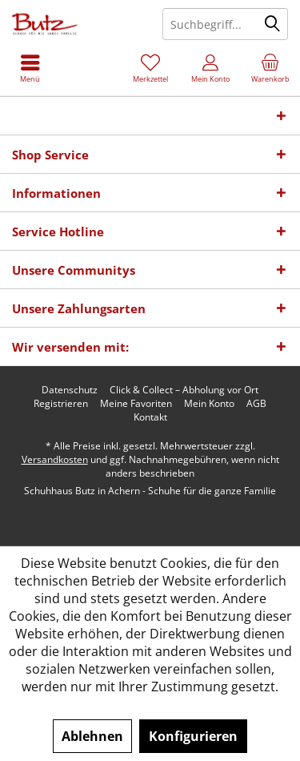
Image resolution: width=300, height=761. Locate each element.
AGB (256, 403)
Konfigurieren (193, 736)
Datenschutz (70, 390)
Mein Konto (209, 403)
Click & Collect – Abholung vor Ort (184, 390)
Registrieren (61, 403)
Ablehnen (92, 736)
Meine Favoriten (136, 403)
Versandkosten (55, 459)
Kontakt (150, 417)
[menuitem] (270, 68)
